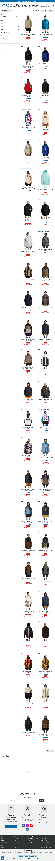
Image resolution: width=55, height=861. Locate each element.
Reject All (35, 856)
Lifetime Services (17, 845)
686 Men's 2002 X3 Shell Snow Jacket (28, 96)
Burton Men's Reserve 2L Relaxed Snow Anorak (28, 252)
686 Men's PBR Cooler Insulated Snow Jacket (45, 64)
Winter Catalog (4, 842)
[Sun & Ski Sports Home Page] (4, 5)
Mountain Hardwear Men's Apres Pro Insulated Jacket (28, 522)
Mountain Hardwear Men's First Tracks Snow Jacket (45, 490)
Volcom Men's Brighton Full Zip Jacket (45, 551)
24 (33, 10)
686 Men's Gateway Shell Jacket (28, 672)
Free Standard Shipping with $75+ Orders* (27, 1)
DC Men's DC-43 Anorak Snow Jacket (28, 428)
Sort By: (47, 10)
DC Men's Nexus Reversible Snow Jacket (45, 400)
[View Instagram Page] (27, 825)
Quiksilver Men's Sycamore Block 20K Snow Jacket (28, 340)
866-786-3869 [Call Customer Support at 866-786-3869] (44, 828)
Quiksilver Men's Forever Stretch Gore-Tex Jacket (45, 280)
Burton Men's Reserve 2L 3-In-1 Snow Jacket (28, 220)
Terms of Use (43, 838)
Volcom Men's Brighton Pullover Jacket (28, 551)
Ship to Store (30, 844)
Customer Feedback (45, 842)
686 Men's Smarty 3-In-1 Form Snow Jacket (45, 98)
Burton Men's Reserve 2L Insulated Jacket (45, 190)
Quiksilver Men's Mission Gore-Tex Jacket (28, 308)
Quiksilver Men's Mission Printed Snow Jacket (45, 340)
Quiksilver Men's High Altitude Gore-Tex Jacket (28, 280)
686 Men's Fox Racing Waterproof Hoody (28, 128)
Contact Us (16, 840)
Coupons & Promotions (6, 844)
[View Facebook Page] (23, 825)
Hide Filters (5, 10)
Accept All (20, 856)
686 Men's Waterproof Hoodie (45, 158)
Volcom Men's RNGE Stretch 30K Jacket (28, 579)
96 (38, 10)
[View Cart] (53, 5)
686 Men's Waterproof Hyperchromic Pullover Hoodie (28, 188)
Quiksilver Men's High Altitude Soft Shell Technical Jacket (28, 368)
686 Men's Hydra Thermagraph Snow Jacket (28, 703)
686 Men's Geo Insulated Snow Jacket (28, 733)
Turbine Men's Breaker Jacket (28, 643)
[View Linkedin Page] (27, 829)
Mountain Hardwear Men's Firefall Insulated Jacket (28, 490)
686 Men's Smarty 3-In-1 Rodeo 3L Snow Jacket (45, 703)
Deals (2, 838)
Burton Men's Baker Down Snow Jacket (45, 35)
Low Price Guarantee (18, 844)
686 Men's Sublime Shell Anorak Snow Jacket (45, 672)
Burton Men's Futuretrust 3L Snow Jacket (28, 456)
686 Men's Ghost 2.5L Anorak (45, 643)
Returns (29, 840)
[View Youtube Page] (31, 825)
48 (36, 10)
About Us (43, 844)
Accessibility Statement (46, 847)
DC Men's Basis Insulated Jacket (28, 400)
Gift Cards (3, 845)
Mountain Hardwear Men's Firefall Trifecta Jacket (45, 522)
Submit (41, 800)
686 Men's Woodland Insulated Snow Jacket (45, 735)
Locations (16, 838)
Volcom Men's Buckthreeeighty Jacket (45, 612)
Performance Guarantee (33, 838)
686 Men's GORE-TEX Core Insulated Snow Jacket (28, 67)
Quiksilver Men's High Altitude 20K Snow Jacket (45, 308)
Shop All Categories (5, 840)
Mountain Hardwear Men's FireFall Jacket (45, 458)
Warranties (16, 847)
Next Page (50, 750)
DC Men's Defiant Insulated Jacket (45, 370)
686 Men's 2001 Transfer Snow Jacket (28, 159)
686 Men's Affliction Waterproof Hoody (45, 250)
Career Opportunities (45, 845)
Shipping (29, 845)
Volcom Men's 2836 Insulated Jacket (28, 612)
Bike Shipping (30, 842)
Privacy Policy (44, 840)
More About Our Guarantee (11, 826)
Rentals (2, 847)
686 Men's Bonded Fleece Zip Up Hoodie (28, 35)
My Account (16, 842)
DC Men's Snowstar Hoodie (45, 130)
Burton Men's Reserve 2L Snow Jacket (45, 220)
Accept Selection (27, 856)
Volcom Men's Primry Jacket (45, 582)
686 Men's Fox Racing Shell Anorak (45, 428)
